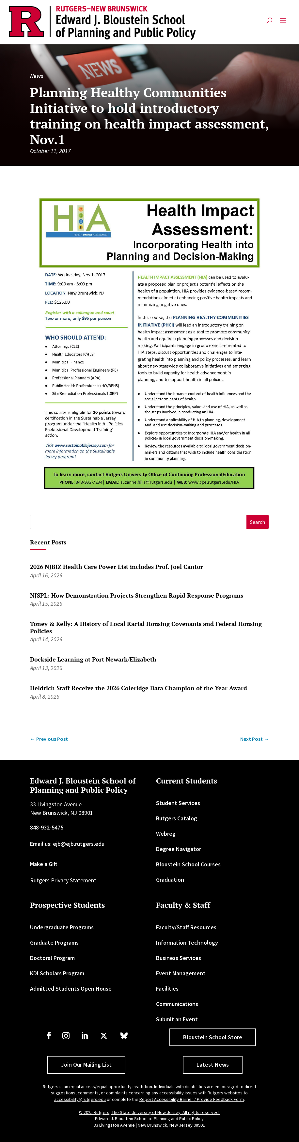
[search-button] (269, 23)
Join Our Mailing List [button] (86, 1064)
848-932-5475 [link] (46, 827)
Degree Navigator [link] (178, 849)
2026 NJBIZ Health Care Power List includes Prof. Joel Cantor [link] (116, 567)
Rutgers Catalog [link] (176, 818)
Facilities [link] (167, 988)
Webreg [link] (166, 833)
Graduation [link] (170, 879)
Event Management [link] (181, 973)
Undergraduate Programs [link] (62, 927)
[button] (283, 23)
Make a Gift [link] (43, 864)
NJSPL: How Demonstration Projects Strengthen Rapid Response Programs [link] (136, 595)
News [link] (36, 76)
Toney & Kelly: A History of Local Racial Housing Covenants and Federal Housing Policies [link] (146, 627)
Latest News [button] (213, 1064)
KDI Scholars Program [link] (57, 973)
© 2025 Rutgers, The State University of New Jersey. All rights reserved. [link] (149, 1112)
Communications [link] (177, 1004)
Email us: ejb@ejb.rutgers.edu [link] (67, 843)
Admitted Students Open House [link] (71, 988)
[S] (138, 522)
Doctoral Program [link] (52, 958)
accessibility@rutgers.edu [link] (80, 1099)
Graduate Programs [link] (54, 942)
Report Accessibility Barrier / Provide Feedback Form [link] (191, 1099)
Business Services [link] (178, 958)
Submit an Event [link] (177, 1019)
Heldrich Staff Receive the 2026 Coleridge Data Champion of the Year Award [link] (138, 688)
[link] (102, 23)
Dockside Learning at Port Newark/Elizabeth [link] (93, 659)
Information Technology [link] (187, 942)
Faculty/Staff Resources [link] (186, 927)
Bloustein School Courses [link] (188, 864)
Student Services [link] (178, 803)
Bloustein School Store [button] (212, 1037)
